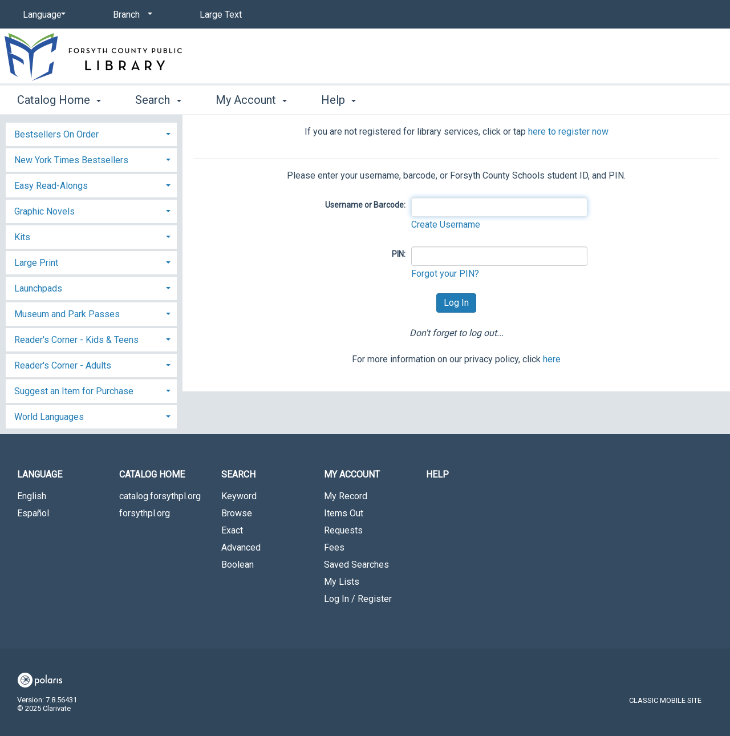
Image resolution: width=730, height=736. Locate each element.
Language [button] (39, 474)
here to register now (568, 131)
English (31, 496)
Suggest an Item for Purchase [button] (73, 391)
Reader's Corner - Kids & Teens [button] (76, 339)
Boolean (237, 564)
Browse (236, 513)
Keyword (239, 496)
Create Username (445, 224)
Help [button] (338, 100)
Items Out (343, 513)
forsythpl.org (144, 513)
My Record (345, 496)
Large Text (221, 14)
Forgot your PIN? (445, 273)
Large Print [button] (36, 262)
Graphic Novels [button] (44, 211)
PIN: (398, 253)
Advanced (241, 547)
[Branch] (130, 14)
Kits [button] (22, 237)
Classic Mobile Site (665, 700)
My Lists (341, 581)
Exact (232, 530)
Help (437, 474)
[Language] (42, 14)
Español (33, 513)
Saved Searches (356, 564)
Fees (334, 547)
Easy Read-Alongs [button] (51, 185)
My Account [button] (251, 100)
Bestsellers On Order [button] (56, 134)
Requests (343, 530)
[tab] (91, 133)
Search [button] (158, 100)
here (552, 359)
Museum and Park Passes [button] (67, 314)
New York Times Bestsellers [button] (71, 160)
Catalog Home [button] (59, 100)
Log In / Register (358, 598)
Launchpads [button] (38, 288)
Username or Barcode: (365, 204)
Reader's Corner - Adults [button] (62, 365)
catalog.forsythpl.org (160, 496)
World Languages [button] (49, 416)
